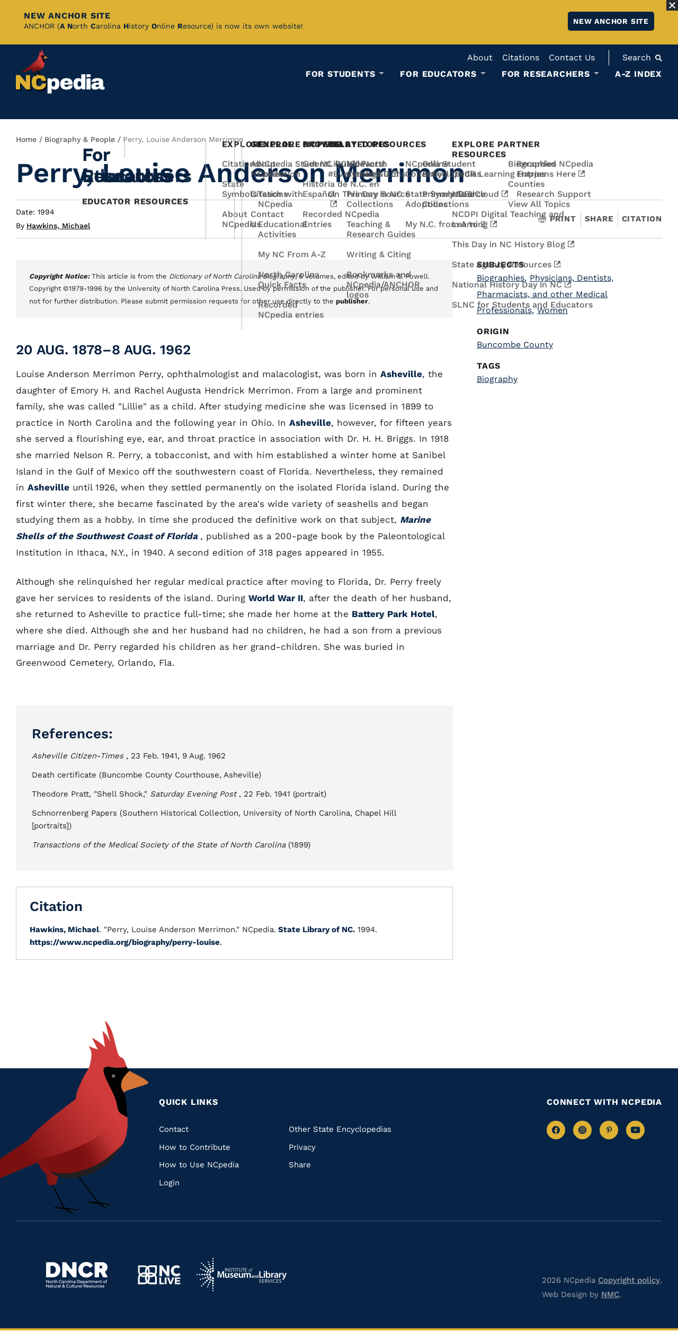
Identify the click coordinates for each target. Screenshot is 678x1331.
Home (26, 139)
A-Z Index (638, 74)
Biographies (502, 278)
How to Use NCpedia (199, 1164)
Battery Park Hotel (393, 614)
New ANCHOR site (611, 21)
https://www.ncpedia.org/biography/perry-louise (125, 942)
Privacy (302, 1147)
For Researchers (546, 74)
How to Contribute (194, 1147)
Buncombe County (515, 345)
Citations (520, 57)
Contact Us (572, 57)
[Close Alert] (672, 5)
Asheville (401, 374)
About (480, 57)
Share (599, 219)
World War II (275, 598)
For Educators (438, 74)
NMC (610, 1294)
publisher (352, 301)
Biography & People (79, 139)
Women (552, 310)
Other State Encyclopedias (340, 1129)
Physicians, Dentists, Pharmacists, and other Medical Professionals (545, 294)
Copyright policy (629, 1280)
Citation (642, 219)
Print (557, 219)
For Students (341, 74)
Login (169, 1182)
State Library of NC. (315, 929)
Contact (174, 1129)
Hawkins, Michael (58, 225)
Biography (497, 379)
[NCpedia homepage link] (60, 71)
